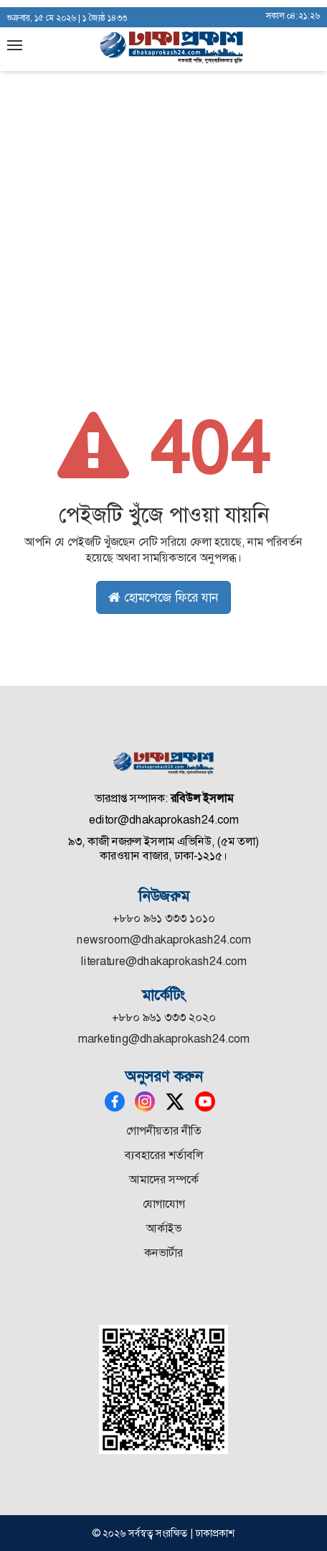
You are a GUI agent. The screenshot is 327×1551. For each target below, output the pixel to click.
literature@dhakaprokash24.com (164, 961)
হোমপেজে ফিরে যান (163, 597)
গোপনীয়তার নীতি (164, 1130)
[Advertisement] (163, 171)
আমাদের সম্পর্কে (164, 1179)
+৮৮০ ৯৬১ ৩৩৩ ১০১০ (164, 918)
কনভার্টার (163, 1252)
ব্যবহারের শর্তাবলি (164, 1155)
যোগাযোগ (164, 1203)
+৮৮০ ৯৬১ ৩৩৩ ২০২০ (164, 1017)
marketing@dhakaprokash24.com (164, 1038)
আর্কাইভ (163, 1228)
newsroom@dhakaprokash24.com (164, 939)
